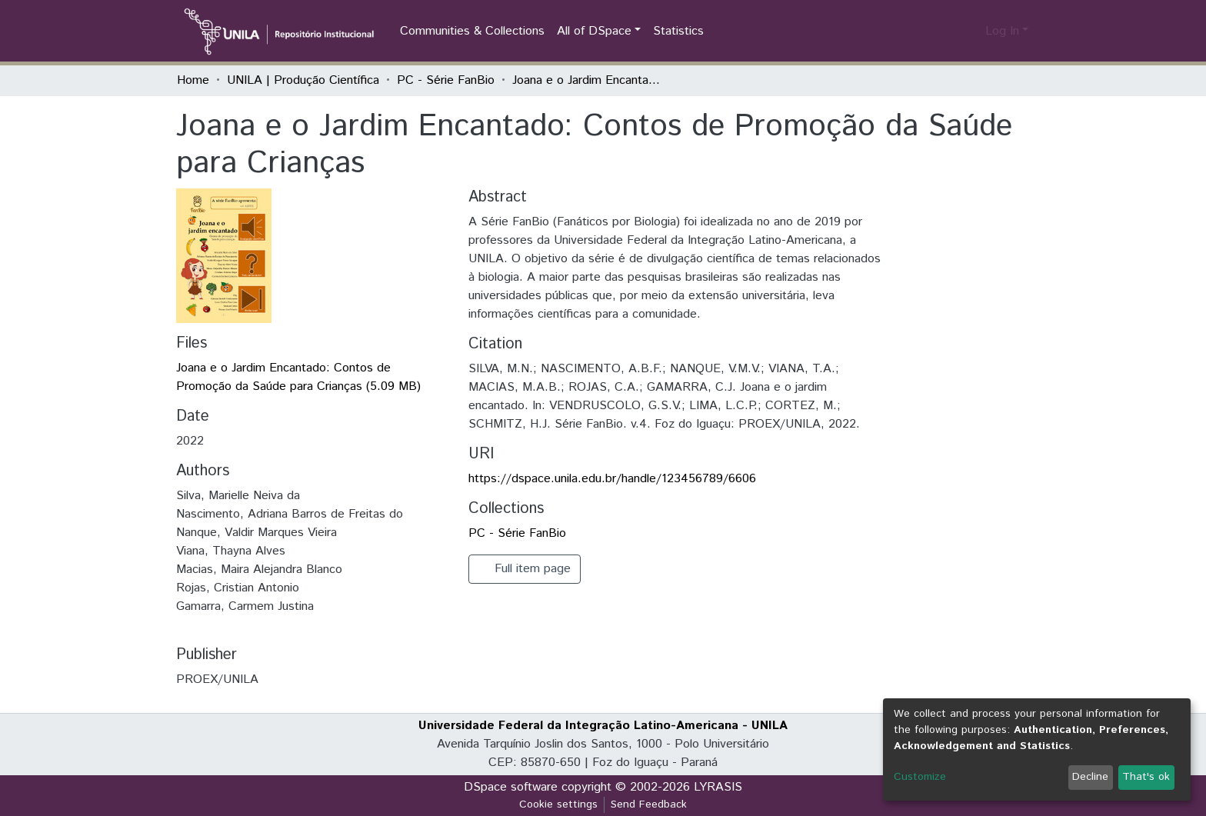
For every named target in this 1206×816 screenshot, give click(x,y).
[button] (971, 31)
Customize (920, 776)
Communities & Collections (472, 31)
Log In (1002, 31)
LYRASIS (718, 787)
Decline (1090, 776)
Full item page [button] (524, 569)
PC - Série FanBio (446, 80)
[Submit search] (948, 31)
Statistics (678, 31)
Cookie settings (558, 804)
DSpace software (511, 787)
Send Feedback (649, 804)
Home (193, 80)
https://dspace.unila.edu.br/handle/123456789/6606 (612, 479)
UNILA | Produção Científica (303, 80)
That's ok (1146, 776)
